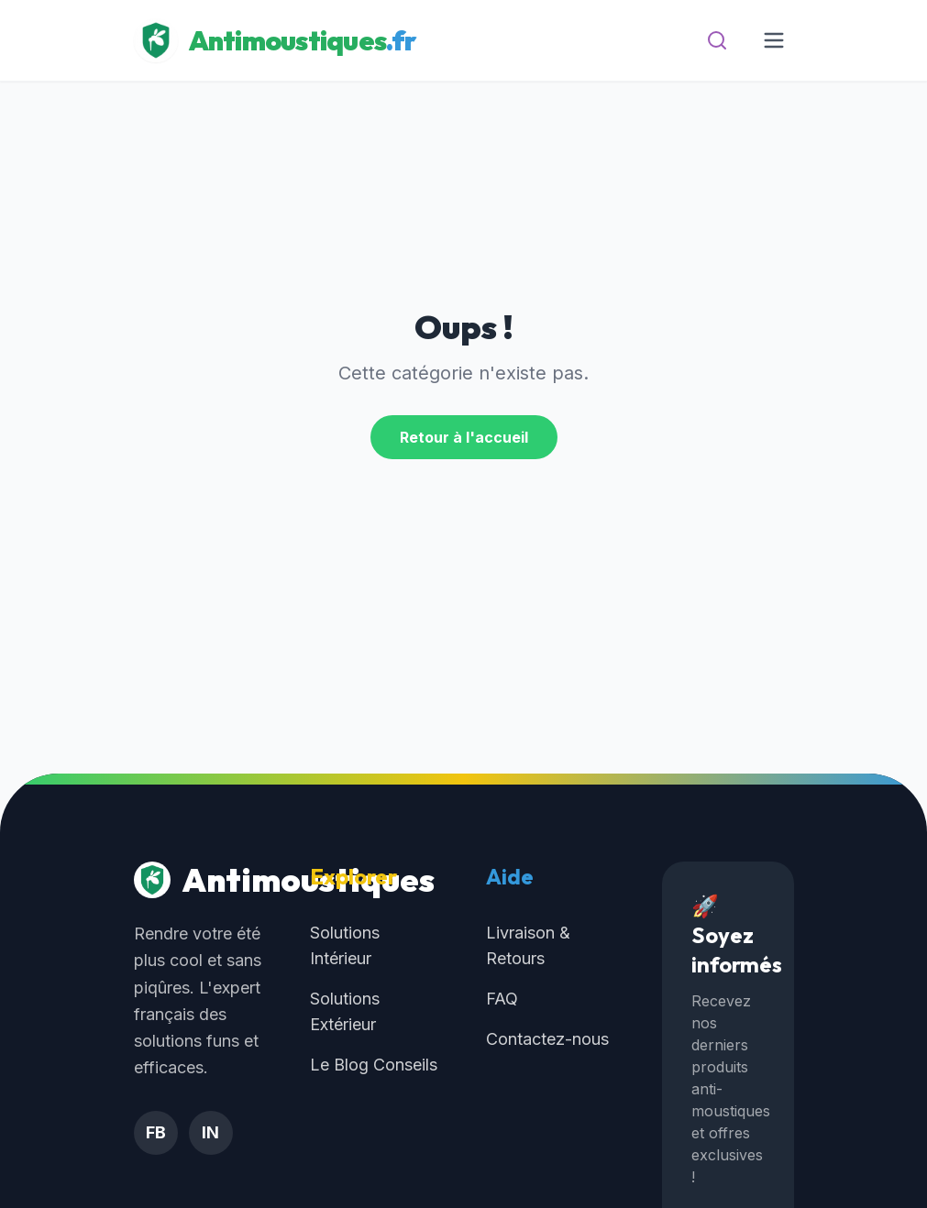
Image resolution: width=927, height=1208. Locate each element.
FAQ (502, 998)
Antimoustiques (200, 880)
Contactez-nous (547, 1039)
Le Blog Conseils (373, 1064)
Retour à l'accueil (464, 437)
